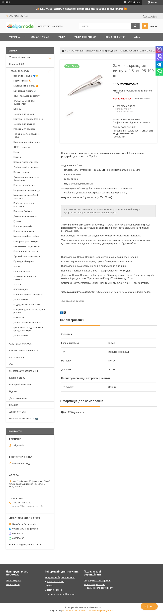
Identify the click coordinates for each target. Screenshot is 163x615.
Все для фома (40, 37)
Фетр (61, 37)
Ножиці (17, 157)
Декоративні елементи (25, 216)
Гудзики (17, 221)
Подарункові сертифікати (26, 304)
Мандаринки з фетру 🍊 (26, 86)
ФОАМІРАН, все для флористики (24, 102)
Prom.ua (97, 607)
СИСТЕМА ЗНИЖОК (20, 343)
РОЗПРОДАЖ (20, 289)
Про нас (13, 405)
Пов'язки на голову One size (28, 119)
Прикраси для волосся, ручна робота (29, 311)
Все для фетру (115, 37)
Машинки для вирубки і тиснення (25, 196)
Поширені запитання (20, 384)
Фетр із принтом (85, 37)
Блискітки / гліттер (22, 211)
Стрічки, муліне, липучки (26, 167)
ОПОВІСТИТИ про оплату (23, 350)
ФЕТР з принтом (21, 147)
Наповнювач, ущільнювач (26, 246)
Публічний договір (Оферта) (60, 594)
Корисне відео (17, 377)
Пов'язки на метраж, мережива (23, 204)
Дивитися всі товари (72, 301)
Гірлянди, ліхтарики (23, 261)
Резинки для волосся (24, 129)
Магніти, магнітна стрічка (26, 236)
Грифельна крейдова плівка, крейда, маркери (28, 329)
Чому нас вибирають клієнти (60, 577)
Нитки (16, 152)
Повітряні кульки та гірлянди (28, 294)
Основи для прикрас (82, 50)
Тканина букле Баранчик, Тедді (26, 135)
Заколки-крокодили (106, 50)
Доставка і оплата (19, 398)
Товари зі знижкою (19, 57)
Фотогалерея (16, 357)
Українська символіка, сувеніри (24, 278)
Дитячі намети (20, 299)
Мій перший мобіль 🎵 (25, 91)
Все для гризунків (22, 226)
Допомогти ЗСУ (17, 411)
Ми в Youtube (12, 584)
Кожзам (17, 109)
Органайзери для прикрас (27, 256)
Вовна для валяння (23, 231)
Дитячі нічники (20, 335)
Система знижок (53, 590)
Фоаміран (15, 37)
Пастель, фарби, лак (24, 185)
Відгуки (13, 391)
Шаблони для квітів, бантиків (28, 142)
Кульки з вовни (21, 172)
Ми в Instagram (13, 580)
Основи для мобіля (23, 114)
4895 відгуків (134, 2)
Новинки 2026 (16, 64)
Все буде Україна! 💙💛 (25, 76)
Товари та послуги (19, 71)
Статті (12, 364)
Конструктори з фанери (25, 241)
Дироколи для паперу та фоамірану (26, 178)
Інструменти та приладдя (26, 190)
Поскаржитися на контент (74, 610)
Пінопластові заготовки (25, 251)
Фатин (16, 266)
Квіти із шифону (21, 271)
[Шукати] (135, 26)
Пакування (18, 317)
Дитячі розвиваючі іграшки (27, 322)
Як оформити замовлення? (24, 371)
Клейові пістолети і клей (25, 162)
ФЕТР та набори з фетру (26, 96)
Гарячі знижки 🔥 (22, 81)
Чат (149, 606)
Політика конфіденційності (100, 610)
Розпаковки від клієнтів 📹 (23, 418)
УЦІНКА (17, 284)
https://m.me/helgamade (24, 524)
